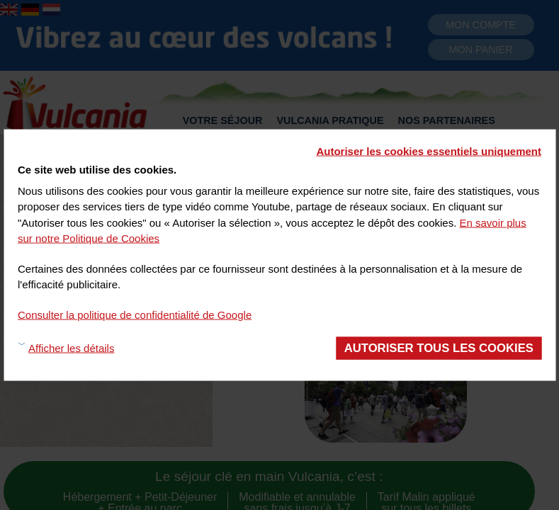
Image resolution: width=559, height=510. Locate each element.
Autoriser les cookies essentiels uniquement (428, 151)
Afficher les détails (71, 347)
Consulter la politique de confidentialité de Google (135, 314)
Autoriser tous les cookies (438, 348)
